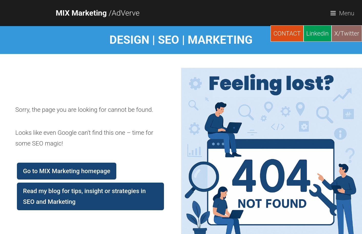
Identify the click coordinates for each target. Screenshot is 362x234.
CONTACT (287, 33)
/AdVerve (98, 12)
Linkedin (317, 33)
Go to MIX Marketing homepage (66, 171)
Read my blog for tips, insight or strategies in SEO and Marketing (84, 196)
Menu (346, 13)
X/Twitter (346, 33)
